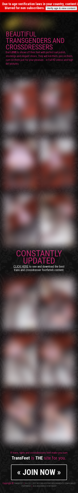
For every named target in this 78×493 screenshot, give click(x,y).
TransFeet (18, 483)
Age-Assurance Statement (45, 486)
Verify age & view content (61, 8)
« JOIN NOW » (39, 472)
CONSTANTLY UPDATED (39, 260)
